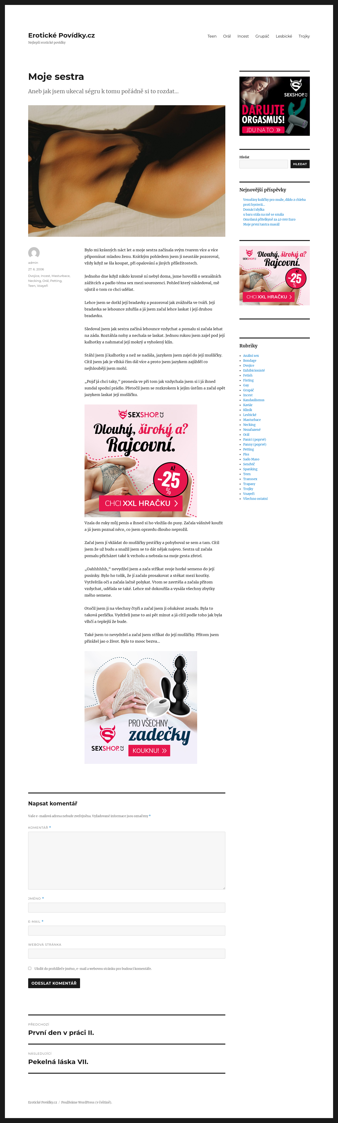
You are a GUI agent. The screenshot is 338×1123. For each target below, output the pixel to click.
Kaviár (248, 405)
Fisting (248, 380)
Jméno (36, 899)
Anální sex (251, 356)
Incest (243, 36)
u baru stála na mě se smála (263, 215)
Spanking (250, 469)
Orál (227, 36)
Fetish (248, 375)
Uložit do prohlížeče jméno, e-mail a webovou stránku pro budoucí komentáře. (93, 969)
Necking (34, 281)
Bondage (249, 361)
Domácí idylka (253, 210)
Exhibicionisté (254, 371)
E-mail (36, 922)
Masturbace (61, 276)
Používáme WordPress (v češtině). (86, 1102)
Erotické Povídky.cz (61, 35)
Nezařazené (252, 430)
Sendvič (249, 464)
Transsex (250, 479)
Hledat (244, 157)
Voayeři (42, 286)
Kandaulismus (254, 400)
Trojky (304, 36)
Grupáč (262, 36)
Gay (246, 385)
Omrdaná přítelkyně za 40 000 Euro (269, 219)
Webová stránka (44, 944)
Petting (56, 281)
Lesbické (284, 36)
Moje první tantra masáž (261, 224)
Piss (246, 454)
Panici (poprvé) (254, 440)
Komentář (39, 828)
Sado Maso (251, 459)
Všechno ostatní (255, 499)
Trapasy (249, 484)
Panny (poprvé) (254, 445)
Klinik (247, 410)
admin (33, 262)
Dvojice (33, 276)
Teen (211, 36)
